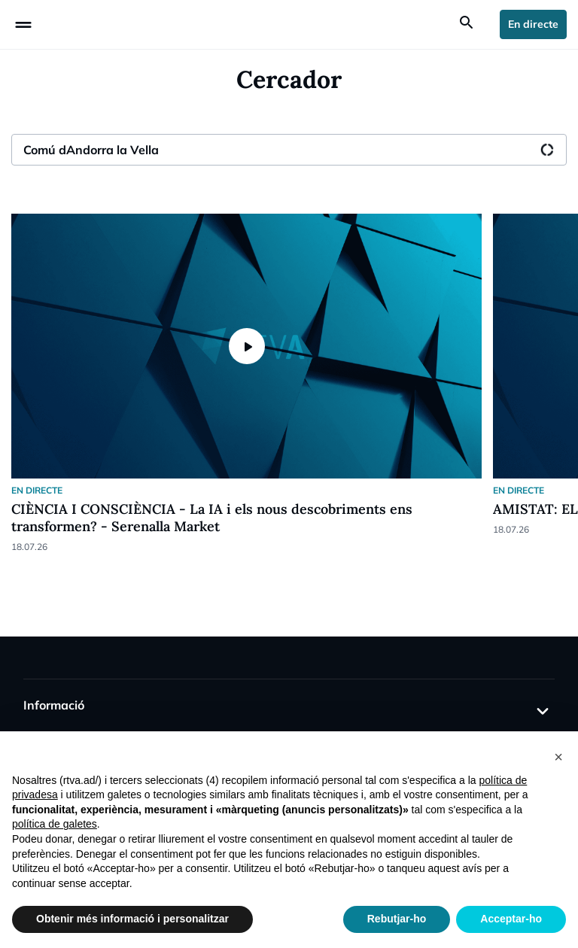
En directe (533, 24)
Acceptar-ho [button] (511, 919)
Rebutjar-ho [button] (397, 919)
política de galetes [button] (54, 824)
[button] (558, 755)
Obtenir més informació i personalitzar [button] (132, 919)
